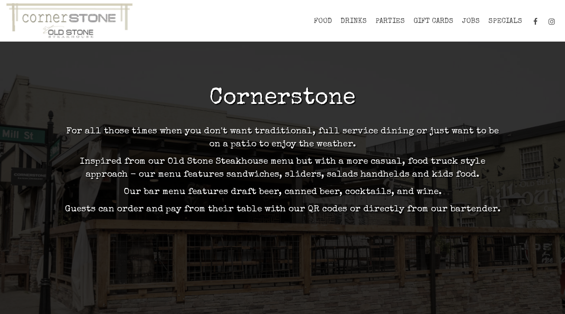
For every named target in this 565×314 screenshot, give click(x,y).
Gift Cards (433, 21)
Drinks (354, 21)
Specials (505, 21)
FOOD (323, 21)
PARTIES (390, 21)
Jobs (471, 21)
